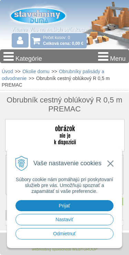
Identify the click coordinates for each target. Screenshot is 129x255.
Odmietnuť (64, 233)
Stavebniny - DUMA (44, 15)
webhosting (41, 249)
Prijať (64, 205)
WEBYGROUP (84, 249)
